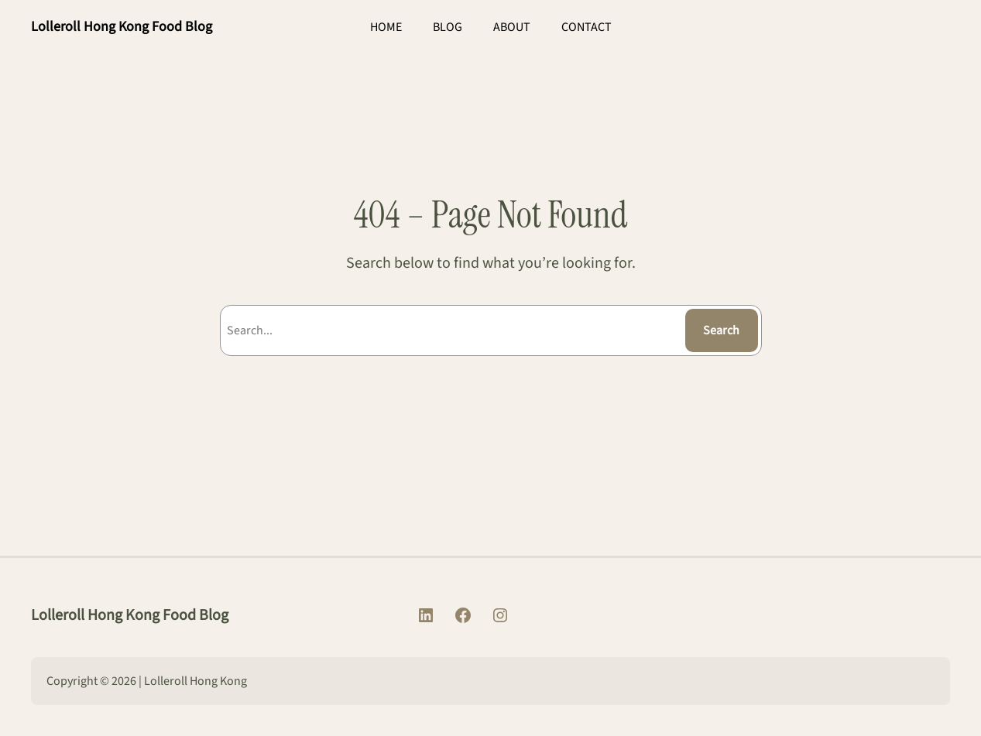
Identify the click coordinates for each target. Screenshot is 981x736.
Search (721, 330)
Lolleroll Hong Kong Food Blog (121, 26)
